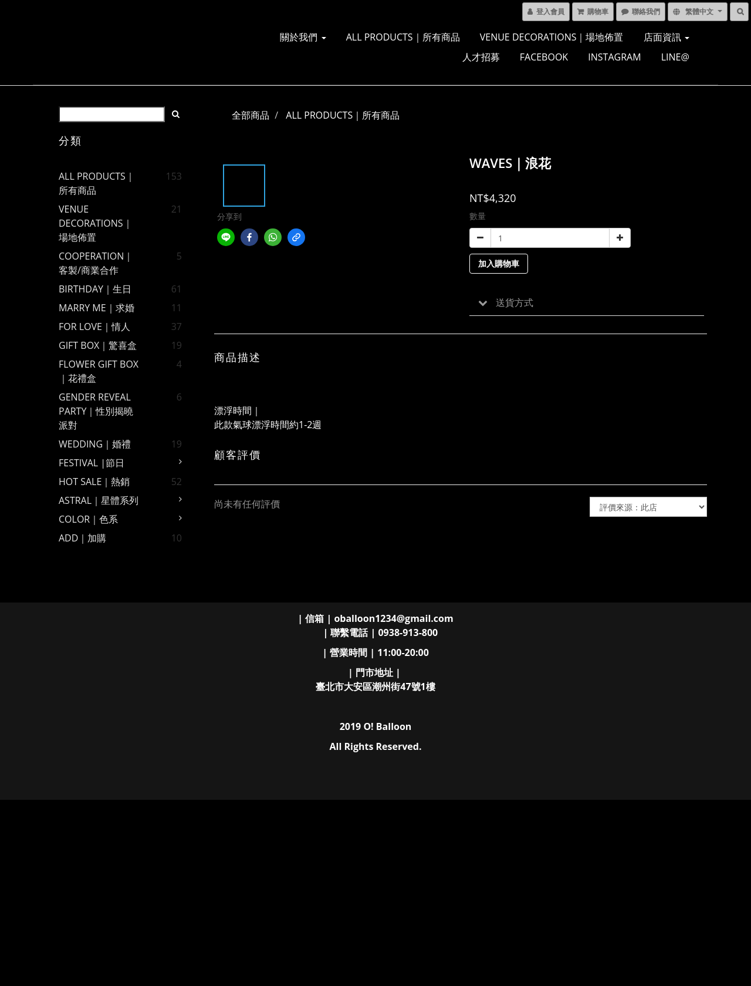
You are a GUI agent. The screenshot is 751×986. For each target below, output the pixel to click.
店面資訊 (666, 37)
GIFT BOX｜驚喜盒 (98, 345)
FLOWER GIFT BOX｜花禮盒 (98, 371)
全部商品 (250, 115)
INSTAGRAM (614, 57)
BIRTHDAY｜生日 (95, 288)
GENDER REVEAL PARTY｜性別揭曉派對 (96, 411)
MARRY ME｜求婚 (96, 307)
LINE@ (675, 57)
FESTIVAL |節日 (91, 462)
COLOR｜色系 (88, 519)
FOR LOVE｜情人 (94, 326)
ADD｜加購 (82, 537)
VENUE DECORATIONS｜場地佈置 (552, 37)
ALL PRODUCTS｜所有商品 (403, 37)
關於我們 (303, 37)
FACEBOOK (544, 57)
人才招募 (481, 57)
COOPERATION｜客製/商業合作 (96, 263)
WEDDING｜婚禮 (95, 444)
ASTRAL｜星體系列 (98, 500)
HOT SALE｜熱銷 (94, 481)
